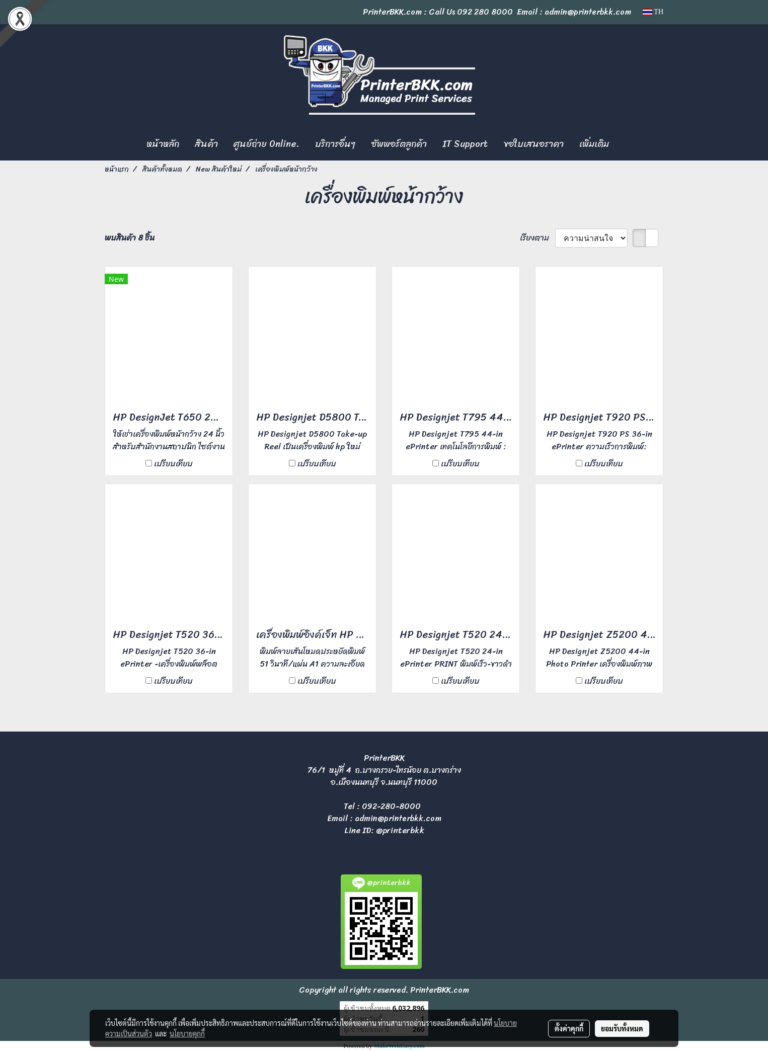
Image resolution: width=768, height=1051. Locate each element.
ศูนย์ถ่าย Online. (266, 144)
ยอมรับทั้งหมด (622, 1028)
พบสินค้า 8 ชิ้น (130, 238)
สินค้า (206, 144)
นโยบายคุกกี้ (187, 1033)
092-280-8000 (391, 806)
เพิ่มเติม (594, 144)
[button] (626, 144)
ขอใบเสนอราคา (533, 144)
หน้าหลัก (162, 144)
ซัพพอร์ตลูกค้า (399, 144)
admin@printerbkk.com (398, 818)
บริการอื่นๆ (335, 144)
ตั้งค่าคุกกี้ (569, 1028)
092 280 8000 (485, 12)
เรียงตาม (537, 238)
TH (653, 12)
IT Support (465, 144)
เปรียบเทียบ (173, 464)
